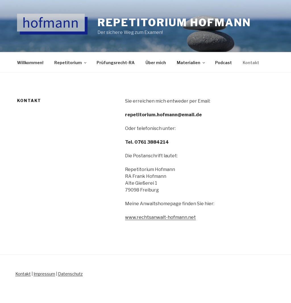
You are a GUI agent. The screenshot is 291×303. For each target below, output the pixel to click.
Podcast (223, 62)
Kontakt (251, 62)
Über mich (156, 62)
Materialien (191, 62)
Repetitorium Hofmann (174, 22)
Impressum (44, 273)
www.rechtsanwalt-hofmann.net (160, 217)
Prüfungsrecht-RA (116, 62)
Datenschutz (70, 273)
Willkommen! (30, 62)
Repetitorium (70, 62)
